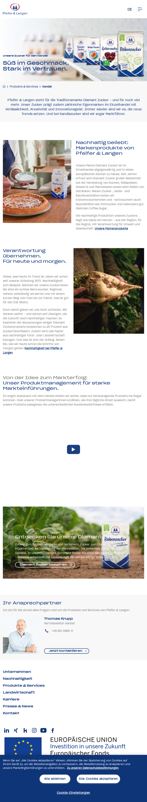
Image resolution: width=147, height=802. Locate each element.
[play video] (73, 459)
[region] (73, 778)
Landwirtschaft (19, 692)
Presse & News (18, 706)
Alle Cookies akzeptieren (98, 779)
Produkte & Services (24, 86)
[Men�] (140, 9)
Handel (47, 86)
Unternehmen (17, 672)
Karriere (11, 699)
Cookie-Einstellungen (73, 793)
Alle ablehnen (55, 779)
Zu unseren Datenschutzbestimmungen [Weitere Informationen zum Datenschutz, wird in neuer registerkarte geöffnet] (93, 768)
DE (129, 9)
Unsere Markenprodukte (111, 239)
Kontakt (11, 713)
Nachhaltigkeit (17, 679)
